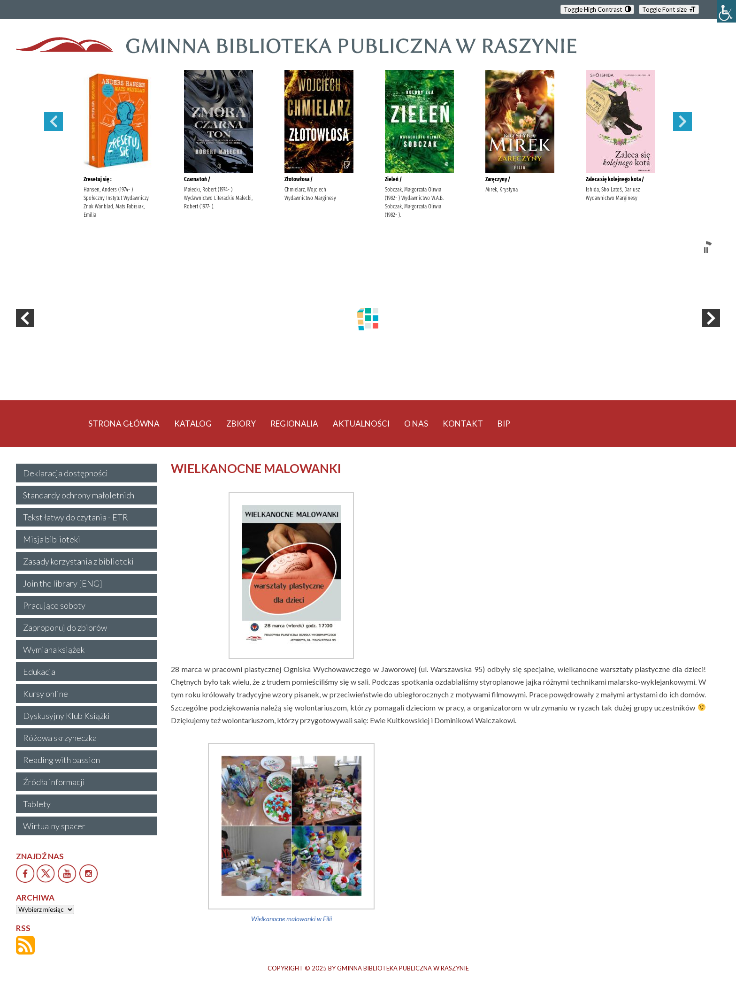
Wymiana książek (53, 649)
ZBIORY (241, 423)
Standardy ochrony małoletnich (78, 495)
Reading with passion (61, 760)
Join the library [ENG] (62, 583)
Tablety (37, 804)
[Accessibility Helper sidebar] (726, 11)
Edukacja (39, 671)
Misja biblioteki (51, 539)
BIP (504, 423)
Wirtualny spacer (54, 826)
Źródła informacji (54, 782)
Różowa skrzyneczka (60, 738)
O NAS (416, 423)
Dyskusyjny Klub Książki (66, 715)
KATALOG (193, 423)
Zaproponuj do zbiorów (65, 627)
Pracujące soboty (54, 605)
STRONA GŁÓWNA (124, 423)
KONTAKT (463, 423)
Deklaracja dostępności (65, 473)
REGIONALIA (294, 423)
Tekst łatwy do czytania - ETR (75, 517)
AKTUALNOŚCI (361, 423)
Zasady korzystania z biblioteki (78, 561)
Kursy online (45, 693)
